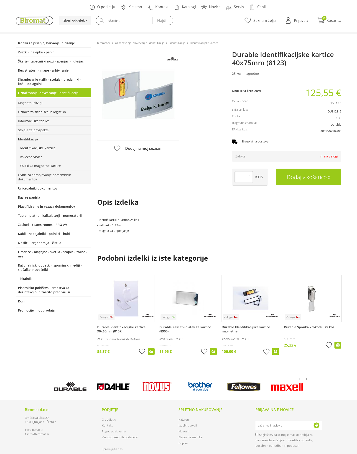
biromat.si (103, 43)
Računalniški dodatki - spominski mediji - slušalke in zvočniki (50, 267)
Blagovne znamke (190, 437)
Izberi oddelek (75, 20)
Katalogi (185, 7)
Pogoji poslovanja (114, 431)
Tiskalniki (25, 279)
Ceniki (259, 7)
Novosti (183, 431)
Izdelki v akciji (187, 425)
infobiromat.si (38, 434)
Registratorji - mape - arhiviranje (43, 70)
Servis (235, 7)
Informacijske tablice (34, 121)
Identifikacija (28, 139)
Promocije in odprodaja (36, 310)
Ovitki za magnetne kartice (40, 166)
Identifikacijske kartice (37, 148)
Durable (336, 124)
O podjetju (102, 7)
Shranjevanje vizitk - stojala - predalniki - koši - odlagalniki (49, 81)
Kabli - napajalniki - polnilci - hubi (44, 234)
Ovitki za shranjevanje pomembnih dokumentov (44, 177)
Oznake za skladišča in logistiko (42, 112)
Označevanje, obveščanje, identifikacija (48, 93)
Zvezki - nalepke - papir (36, 52)
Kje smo (131, 7)
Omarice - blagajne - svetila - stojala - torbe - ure (52, 254)
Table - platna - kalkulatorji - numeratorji (50, 215)
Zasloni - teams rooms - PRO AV (42, 224)
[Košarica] (329, 20)
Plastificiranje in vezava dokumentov (46, 206)
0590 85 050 (35, 430)
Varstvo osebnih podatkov (120, 437)
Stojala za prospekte (33, 130)
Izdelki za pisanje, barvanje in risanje (46, 43)
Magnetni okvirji (30, 103)
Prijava (301, 20)
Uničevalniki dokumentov (37, 188)
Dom (21, 301)
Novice (211, 7)
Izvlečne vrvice (31, 157)
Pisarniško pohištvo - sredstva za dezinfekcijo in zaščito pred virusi (44, 290)
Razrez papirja (29, 197)
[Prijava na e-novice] (316, 425)
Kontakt (158, 7)
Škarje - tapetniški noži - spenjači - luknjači (51, 61)
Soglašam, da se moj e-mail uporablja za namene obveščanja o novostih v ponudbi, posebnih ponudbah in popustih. (284, 440)
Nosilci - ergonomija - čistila (39, 243)
